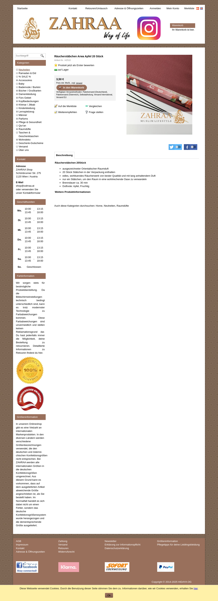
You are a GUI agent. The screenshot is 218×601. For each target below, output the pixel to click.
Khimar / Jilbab (27, 104)
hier (40, 352)
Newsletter (110, 541)
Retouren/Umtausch (96, 8)
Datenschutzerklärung (117, 548)
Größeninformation (167, 541)
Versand (23, 146)
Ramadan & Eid (27, 73)
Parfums (23, 118)
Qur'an (22, 125)
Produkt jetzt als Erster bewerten (76, 65)
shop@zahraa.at (25, 185)
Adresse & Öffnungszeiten (128, 8)
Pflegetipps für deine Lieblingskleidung (178, 544)
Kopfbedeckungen (29, 101)
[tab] (64, 155)
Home (99, 205)
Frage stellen (96, 112)
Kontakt (73, 8)
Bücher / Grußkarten (30, 90)
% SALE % (25, 76)
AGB (18, 541)
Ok (109, 595)
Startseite (22, 8)
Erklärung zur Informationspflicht (122, 544)
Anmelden (155, 8)
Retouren (63, 548)
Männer (23, 115)
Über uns (24, 150)
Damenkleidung (27, 94)
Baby (21, 83)
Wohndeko (25, 139)
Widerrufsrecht (66, 551)
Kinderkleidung (27, 108)
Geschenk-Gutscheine (31, 143)
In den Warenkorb (71, 87)
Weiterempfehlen (67, 112)
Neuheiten (24, 69)
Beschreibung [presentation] (64, 155)
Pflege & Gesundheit (30, 122)
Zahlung (62, 541)
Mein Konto (173, 8)
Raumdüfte (25, 129)
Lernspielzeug (26, 111)
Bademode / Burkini (29, 87)
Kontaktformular (31, 192)
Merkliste (189, 8)
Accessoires (25, 80)
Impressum (22, 544)
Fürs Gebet (25, 97)
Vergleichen (95, 106)
